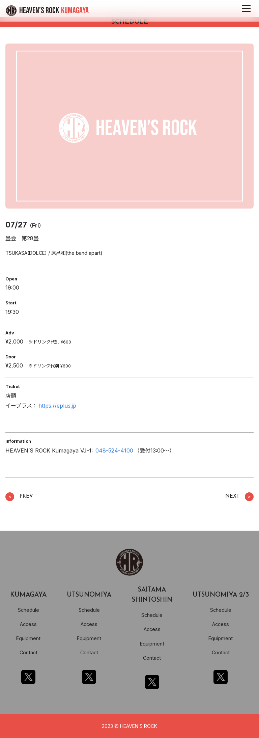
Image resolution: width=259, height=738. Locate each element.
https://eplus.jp (57, 405)
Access (28, 624)
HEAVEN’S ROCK (54, 10)
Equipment (28, 638)
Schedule (28, 610)
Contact (28, 652)
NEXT (239, 496)
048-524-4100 (114, 450)
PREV (19, 496)
